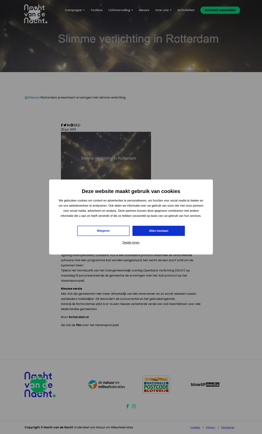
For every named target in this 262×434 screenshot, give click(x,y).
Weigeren (103, 230)
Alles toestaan (158, 230)
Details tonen (130, 242)
